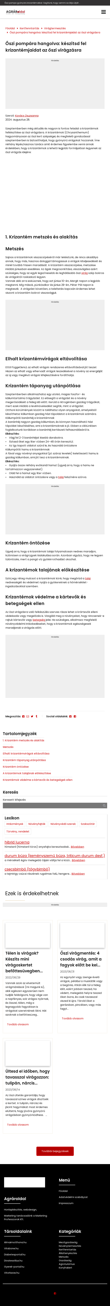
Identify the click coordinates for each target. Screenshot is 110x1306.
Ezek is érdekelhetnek (32, 893)
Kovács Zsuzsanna (27, 116)
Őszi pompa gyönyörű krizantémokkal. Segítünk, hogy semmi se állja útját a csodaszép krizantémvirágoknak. (42, 2)
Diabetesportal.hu (14, 1254)
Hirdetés (55, 60)
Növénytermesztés (70, 1246)
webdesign (29, 1209)
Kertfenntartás (29, 28)
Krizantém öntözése (16, 767)
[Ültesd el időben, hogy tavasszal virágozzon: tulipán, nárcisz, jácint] (28, 1086)
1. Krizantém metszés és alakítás (23, 740)
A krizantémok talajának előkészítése (27, 773)
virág (84, 273)
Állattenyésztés (68, 1253)
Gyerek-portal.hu (14, 1266)
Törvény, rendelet (17, 831)
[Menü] (103, 12)
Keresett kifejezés (14, 800)
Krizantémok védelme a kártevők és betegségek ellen (37, 780)
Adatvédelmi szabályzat (73, 1197)
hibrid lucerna (17, 842)
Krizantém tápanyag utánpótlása (24, 760)
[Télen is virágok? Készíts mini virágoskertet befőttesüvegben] (28, 976)
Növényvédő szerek (63, 824)
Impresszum (66, 1203)
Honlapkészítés (13, 1209)
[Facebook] (23, 716)
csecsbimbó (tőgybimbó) (27, 869)
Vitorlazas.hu (11, 1272)
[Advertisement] (55, 85)
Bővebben (77, 847)
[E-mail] (28, 716)
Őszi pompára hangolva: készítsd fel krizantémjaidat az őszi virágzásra (55, 32)
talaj (61, 477)
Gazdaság (65, 1260)
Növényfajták (36, 824)
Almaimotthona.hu (15, 1242)
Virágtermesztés (55, 28)
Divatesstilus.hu (13, 1260)
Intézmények (14, 824)
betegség (39, 620)
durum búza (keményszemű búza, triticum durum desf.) (55, 855)
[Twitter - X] (32, 716)
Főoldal (10, 28)
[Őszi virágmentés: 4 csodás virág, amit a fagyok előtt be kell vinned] (82, 976)
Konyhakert (65, 1267)
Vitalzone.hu (11, 1248)
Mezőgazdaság (68, 1242)
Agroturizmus (67, 1264)
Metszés (8, 747)
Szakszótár (88, 824)
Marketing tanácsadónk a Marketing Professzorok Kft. (25, 1217)
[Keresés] (104, 805)
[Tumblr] (36, 716)
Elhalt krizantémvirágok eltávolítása (26, 753)
